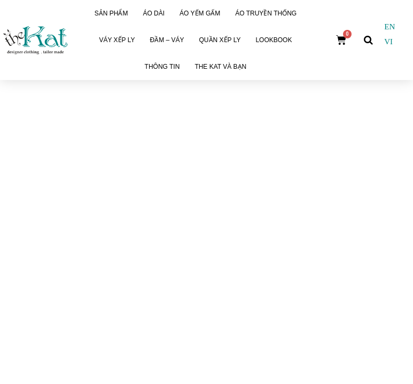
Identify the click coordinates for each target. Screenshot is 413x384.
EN (389, 26)
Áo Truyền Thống (266, 13)
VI (388, 41)
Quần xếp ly (220, 40)
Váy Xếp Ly (117, 40)
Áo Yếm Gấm (200, 13)
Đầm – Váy (167, 40)
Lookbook (273, 40)
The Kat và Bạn (220, 66)
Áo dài (154, 13)
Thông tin (162, 66)
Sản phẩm (111, 13)
